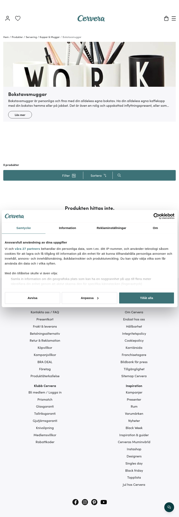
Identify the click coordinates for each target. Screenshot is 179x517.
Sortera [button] (99, 175)
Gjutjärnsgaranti (45, 420)
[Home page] (91, 20)
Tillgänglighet (134, 369)
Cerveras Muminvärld (134, 441)
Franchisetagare (134, 354)
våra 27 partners (27, 248)
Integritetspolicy (134, 333)
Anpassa (90, 298)
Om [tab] (155, 228)
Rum (134, 406)
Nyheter (134, 420)
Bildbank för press (133, 361)
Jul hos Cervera (134, 484)
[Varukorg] (166, 18)
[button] (69, 175)
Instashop (134, 449)
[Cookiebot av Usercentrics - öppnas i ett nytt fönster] (156, 216)
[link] (17, 18)
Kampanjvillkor (45, 354)
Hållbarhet (134, 326)
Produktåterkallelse (45, 376)
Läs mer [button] (20, 115)
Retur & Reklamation (45, 340)
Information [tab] (67, 228)
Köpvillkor (45, 347)
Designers (134, 456)
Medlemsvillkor (45, 435)
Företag (45, 369)
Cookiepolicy (134, 340)
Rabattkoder (45, 441)
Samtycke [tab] (23, 228)
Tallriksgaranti (45, 413)
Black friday (134, 470)
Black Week (134, 427)
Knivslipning (45, 427)
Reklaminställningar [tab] (111, 228)
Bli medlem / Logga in (45, 392)
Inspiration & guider (134, 435)
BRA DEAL (44, 361)
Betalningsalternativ (45, 333)
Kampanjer (134, 392)
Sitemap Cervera (134, 376)
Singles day (134, 463)
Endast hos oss (134, 319)
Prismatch (44, 399)
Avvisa (32, 298)
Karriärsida (134, 347)
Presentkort (44, 319)
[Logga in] (8, 18)
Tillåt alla (146, 298)
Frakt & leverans (45, 326)
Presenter (134, 399)
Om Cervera (134, 312)
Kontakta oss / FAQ (45, 312)
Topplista (134, 477)
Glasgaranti (45, 406)
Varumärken (134, 413)
